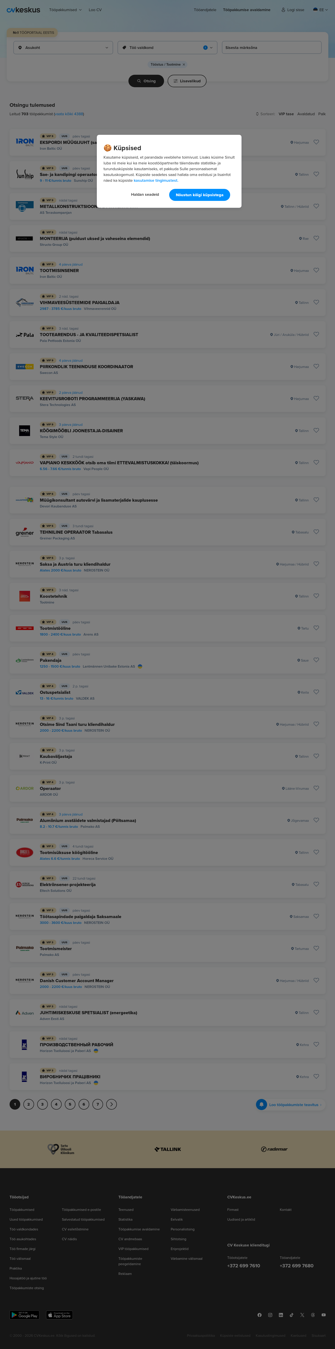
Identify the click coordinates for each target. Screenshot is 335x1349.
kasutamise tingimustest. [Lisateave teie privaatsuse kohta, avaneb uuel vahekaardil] (156, 180)
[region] (169, 171)
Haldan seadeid (145, 194)
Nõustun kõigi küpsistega (199, 195)
